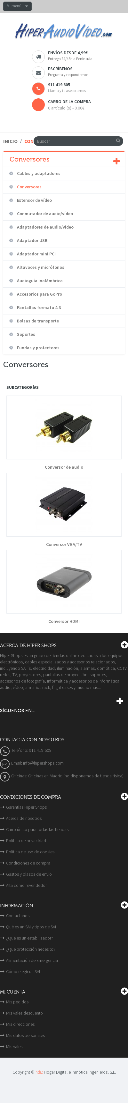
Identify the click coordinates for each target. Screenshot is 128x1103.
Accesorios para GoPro (39, 294)
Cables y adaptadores (38, 173)
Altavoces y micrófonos (40, 267)
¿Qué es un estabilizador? (29, 938)
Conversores (29, 187)
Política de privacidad (26, 840)
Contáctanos (17, 915)
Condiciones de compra (28, 863)
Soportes (25, 334)
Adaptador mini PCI (36, 254)
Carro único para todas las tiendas (37, 829)
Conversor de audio (64, 467)
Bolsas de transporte (37, 321)
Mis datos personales (25, 1035)
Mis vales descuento (24, 1013)
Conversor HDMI (64, 621)
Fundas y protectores (38, 348)
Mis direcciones (20, 1024)
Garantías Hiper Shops (26, 807)
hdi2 (39, 1072)
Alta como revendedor (26, 885)
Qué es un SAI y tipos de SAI (31, 927)
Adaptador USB (31, 240)
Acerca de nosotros (24, 818)
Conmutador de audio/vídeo (44, 213)
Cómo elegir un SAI (23, 971)
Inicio (10, 141)
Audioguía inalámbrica (39, 280)
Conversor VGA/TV (64, 544)
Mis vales (14, 1046)
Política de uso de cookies (30, 852)
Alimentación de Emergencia (32, 960)
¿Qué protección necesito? (30, 949)
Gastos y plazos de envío (29, 874)
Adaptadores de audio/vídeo (45, 227)
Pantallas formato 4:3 (38, 307)
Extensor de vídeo (34, 200)
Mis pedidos (17, 1002)
